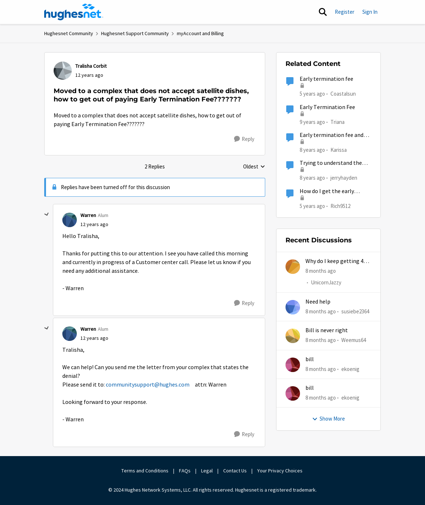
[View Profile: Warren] (69, 220)
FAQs (185, 470)
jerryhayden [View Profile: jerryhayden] (343, 177)
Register (344, 11)
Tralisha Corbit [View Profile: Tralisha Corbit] (91, 66)
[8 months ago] (320, 271)
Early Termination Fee (327, 107)
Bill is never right (326, 330)
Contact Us (235, 470)
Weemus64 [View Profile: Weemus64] (353, 340)
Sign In (370, 11)
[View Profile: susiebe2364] (293, 307)
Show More (328, 418)
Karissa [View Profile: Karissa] (338, 149)
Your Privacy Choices (280, 470)
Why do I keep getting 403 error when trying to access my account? (337, 261)
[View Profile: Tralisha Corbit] (63, 71)
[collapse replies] (46, 214)
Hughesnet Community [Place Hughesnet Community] (68, 33)
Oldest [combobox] (254, 167)
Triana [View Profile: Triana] (337, 121)
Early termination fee (326, 79)
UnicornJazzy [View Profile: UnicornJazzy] (326, 282)
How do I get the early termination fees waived (330, 191)
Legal (207, 470)
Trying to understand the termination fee (331, 163)
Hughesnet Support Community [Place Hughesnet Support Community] (135, 33)
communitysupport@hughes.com (147, 384)
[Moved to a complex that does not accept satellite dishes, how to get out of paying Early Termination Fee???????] (94, 224)
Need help (317, 301)
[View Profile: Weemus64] (293, 336)
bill (309, 359)
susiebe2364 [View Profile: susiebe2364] (355, 311)
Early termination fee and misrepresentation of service (335, 135)
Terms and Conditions (144, 470)
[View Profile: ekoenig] (293, 365)
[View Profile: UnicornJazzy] (293, 266)
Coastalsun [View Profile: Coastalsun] (343, 93)
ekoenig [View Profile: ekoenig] (350, 368)
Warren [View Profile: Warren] (88, 215)
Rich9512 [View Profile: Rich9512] (340, 205)
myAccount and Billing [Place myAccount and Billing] (200, 33)
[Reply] (244, 139)
